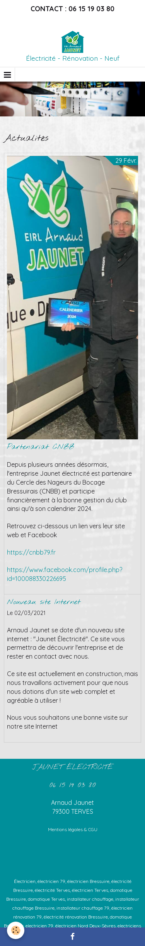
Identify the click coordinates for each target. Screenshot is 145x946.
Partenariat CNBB (40, 447)
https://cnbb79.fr (31, 552)
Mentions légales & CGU (72, 829)
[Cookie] (15, 930)
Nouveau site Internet (43, 602)
